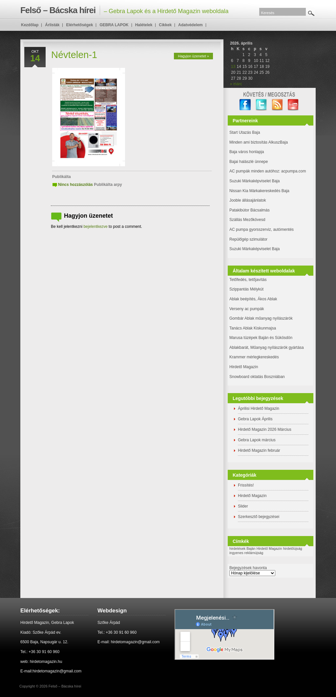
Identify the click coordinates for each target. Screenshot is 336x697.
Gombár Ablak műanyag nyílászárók (261, 318)
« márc (236, 84)
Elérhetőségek (79, 25)
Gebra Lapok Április (255, 419)
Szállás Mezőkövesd (247, 219)
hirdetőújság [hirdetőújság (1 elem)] (292, 548)
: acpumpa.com (292, 171)
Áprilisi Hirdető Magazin (258, 408)
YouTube (293, 104)
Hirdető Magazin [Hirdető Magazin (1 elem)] (269, 548)
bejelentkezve (95, 226)
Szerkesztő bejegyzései (258, 516)
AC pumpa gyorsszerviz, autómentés (261, 229)
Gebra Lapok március (257, 440)
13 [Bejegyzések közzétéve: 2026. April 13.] (233, 66)
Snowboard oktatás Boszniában (257, 376)
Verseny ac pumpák (247, 309)
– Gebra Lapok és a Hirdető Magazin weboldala (124, 10)
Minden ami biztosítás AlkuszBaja (258, 142)
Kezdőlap (29, 25)
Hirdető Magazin (243, 367)
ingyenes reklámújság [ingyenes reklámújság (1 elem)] (246, 553)
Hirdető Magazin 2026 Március (264, 429)
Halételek (144, 25)
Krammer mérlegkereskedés (254, 357)
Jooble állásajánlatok (247, 200)
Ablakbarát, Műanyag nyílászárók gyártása (266, 347)
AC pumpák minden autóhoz (254, 171)
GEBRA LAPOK (113, 25)
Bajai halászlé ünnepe (248, 161)
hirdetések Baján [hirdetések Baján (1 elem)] (242, 548)
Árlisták (52, 25)
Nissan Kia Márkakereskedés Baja (259, 191)
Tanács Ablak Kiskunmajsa (252, 328)
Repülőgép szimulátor (248, 239)
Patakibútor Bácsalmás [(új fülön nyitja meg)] (249, 210)
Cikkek (165, 25)
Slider (243, 506)
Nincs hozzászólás (75, 184)
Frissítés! (246, 485)
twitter (261, 104)
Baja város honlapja (246, 151)
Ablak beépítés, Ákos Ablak (253, 299)
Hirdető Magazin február (259, 450)
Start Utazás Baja (244, 132)
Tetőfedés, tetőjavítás (247, 279)
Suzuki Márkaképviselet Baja (254, 181)
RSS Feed (277, 104)
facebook (245, 104)
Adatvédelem (190, 25)
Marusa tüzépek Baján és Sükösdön (260, 337)
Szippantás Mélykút (246, 289)
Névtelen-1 (74, 55)
